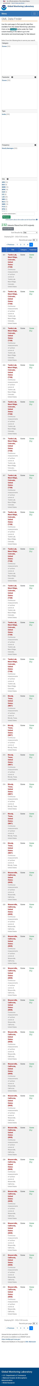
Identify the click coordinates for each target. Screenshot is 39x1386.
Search (6, 217)
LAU (3, 197)
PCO (3, 207)
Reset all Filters (8, 229)
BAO (3, 185)
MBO (3, 199)
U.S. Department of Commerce (14, 1375)
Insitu (4, 114)
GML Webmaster (30, 1342)
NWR (3, 204)
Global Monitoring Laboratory (20, 6)
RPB (3, 209)
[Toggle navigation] (34, 14)
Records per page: (25, 240)
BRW (3, 189)
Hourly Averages (8, 148)
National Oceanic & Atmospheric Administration (14, 1379)
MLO (3, 202)
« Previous (10, 245)
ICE (3, 194)
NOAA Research (9, 1383)
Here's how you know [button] (17, 3)
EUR (3, 192)
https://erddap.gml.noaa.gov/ (11, 1339)
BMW (3, 187)
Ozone (4, 46)
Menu (4, 13)
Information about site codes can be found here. (21, 219)
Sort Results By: (17, 233)
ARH (3, 182)
